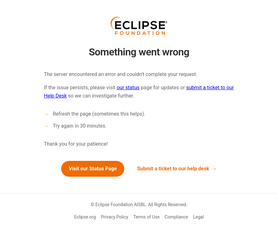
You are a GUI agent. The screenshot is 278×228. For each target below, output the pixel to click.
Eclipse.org (85, 216)
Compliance (176, 216)
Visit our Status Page (93, 169)
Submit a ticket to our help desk (173, 169)
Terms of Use (146, 216)
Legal (198, 216)
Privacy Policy (114, 216)
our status (128, 88)
